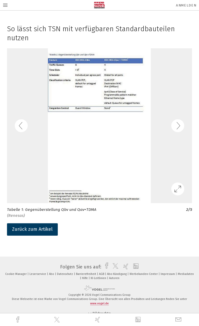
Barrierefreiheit (86, 274)
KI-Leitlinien (99, 278)
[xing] (98, 319)
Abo (52, 274)
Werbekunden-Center (144, 274)
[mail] (179, 320)
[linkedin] (139, 319)
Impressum (168, 274)
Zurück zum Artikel (32, 229)
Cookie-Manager (16, 274)
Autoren (114, 278)
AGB (102, 274)
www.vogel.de (99, 303)
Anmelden (186, 5)
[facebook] (18, 320)
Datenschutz (65, 274)
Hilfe (85, 278)
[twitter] (57, 319)
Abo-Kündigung (117, 274)
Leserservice (38, 274)
